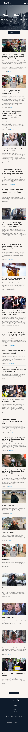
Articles (9, 71)
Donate (14, 705)
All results (14, 32)
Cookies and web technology (16, 716)
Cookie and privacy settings (14, 717)
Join (14, 709)
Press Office (12, 129)
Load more (14, 692)
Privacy (7, 716)
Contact (14, 711)
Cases (11, 513)
